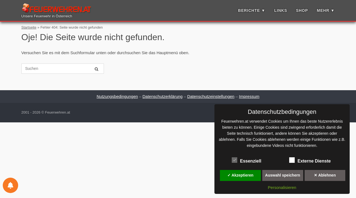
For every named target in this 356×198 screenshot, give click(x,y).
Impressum (249, 96)
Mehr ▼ (326, 10)
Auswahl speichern (282, 175)
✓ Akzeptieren (240, 175)
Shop (302, 10)
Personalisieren (282, 187)
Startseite (29, 27)
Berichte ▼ (251, 10)
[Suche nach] (62, 69)
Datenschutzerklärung (162, 96)
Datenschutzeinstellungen (210, 96)
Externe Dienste (310, 160)
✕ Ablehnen (325, 175)
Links (280, 10)
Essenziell (246, 160)
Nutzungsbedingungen (117, 96)
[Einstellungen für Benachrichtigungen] (10, 185)
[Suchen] (96, 69)
